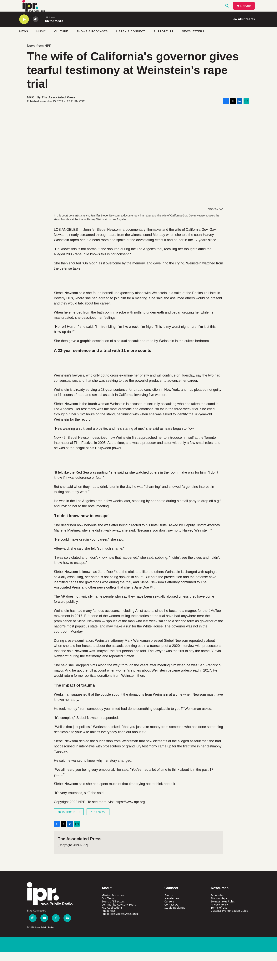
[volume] (35, 28)
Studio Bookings (174, 916)
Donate (248, 10)
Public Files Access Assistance (120, 922)
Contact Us (171, 913)
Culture (61, 40)
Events (168, 904)
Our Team (108, 907)
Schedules (217, 904)
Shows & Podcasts (92, 40)
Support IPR (164, 40)
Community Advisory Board (119, 913)
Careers (169, 910)
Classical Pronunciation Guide (229, 919)
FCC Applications (112, 916)
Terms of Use (219, 916)
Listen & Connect (130, 40)
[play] (24, 28)
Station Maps (219, 907)
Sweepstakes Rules (223, 910)
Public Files (108, 919)
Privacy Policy (219, 913)
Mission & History (113, 904)
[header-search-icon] (228, 10)
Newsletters (193, 40)
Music (41, 40)
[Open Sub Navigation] (31, 40)
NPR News (98, 820)
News (23, 40)
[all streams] (244, 28)
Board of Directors (113, 910)
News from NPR (39, 54)
